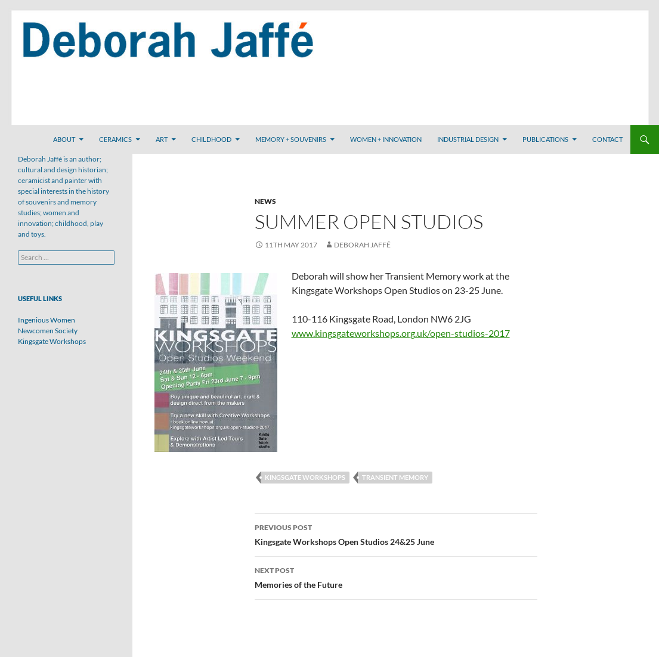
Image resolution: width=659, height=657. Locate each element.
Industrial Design (468, 139)
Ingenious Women (46, 319)
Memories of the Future (396, 576)
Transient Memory (395, 477)
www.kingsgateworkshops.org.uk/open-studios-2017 (401, 333)
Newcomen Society (48, 330)
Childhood (211, 139)
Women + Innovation (386, 139)
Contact (607, 139)
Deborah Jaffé (362, 244)
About (64, 139)
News (265, 201)
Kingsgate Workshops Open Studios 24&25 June (396, 533)
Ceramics (115, 139)
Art (162, 139)
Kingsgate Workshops (305, 477)
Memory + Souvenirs (290, 139)
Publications (545, 139)
